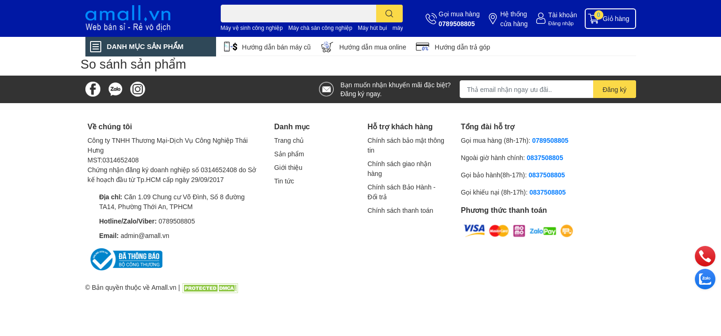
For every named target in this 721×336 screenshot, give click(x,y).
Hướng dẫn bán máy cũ (276, 47)
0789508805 (457, 24)
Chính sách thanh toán (401, 210)
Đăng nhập (561, 23)
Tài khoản (562, 15)
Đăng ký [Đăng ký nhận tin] (614, 89)
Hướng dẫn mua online (372, 47)
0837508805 (545, 157)
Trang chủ (289, 140)
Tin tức (284, 181)
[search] (389, 13)
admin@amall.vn (144, 235)
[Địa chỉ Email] (548, 89)
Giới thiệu (288, 167)
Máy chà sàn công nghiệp (320, 27)
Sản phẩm (289, 154)
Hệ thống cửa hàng (514, 19)
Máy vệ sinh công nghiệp (252, 27)
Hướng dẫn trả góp (462, 47)
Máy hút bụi (372, 27)
